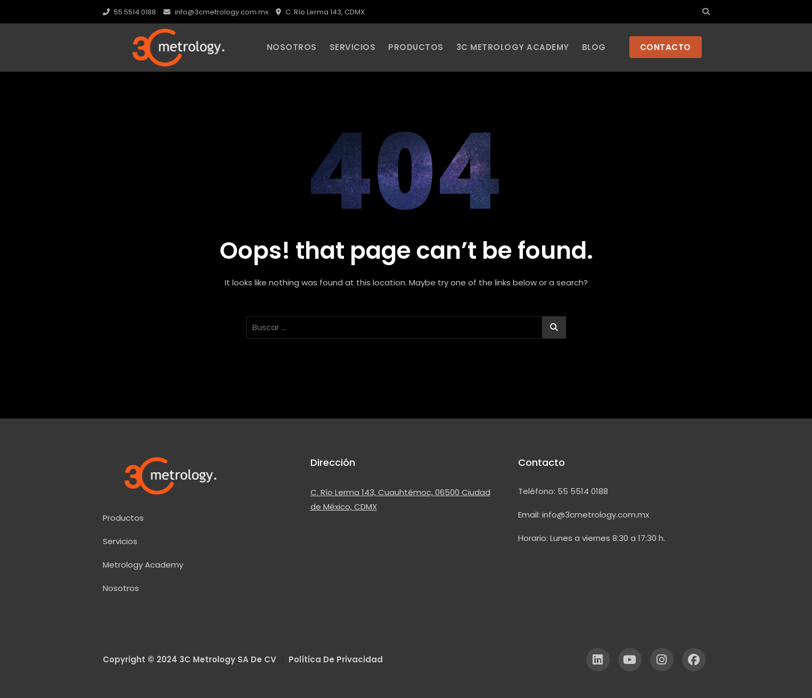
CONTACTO (665, 47)
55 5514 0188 (129, 12)
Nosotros (292, 47)
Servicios (353, 47)
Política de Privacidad (336, 659)
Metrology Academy (143, 564)
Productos (123, 517)
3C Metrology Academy (512, 47)
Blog (594, 47)
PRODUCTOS (416, 47)
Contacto (541, 462)
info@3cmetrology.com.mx (215, 12)
